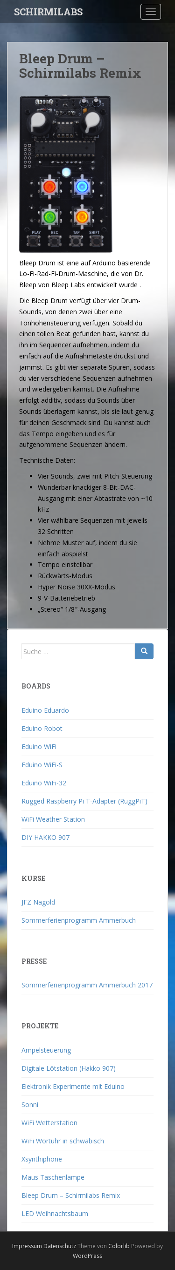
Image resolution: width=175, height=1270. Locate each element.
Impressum (27, 1246)
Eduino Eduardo (45, 710)
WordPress (87, 1256)
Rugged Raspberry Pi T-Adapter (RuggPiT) (84, 801)
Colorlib (119, 1246)
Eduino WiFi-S (42, 764)
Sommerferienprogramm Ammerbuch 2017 (87, 984)
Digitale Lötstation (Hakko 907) (68, 1068)
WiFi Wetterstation (49, 1122)
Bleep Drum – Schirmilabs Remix (70, 1195)
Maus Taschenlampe (52, 1177)
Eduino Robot (42, 728)
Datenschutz (59, 1246)
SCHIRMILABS (48, 12)
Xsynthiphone (41, 1159)
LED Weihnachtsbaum (54, 1213)
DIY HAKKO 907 (45, 837)
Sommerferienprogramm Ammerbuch (78, 920)
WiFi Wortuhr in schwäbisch (62, 1140)
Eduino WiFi (38, 746)
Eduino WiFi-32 (43, 782)
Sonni (29, 1104)
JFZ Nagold (38, 902)
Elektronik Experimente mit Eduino (73, 1086)
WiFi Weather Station (53, 819)
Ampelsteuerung (46, 1050)
